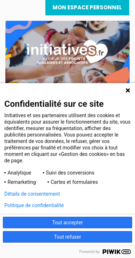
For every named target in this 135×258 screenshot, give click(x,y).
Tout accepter (67, 222)
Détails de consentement (32, 194)
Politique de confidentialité (34, 205)
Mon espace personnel (87, 7)
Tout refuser (67, 237)
